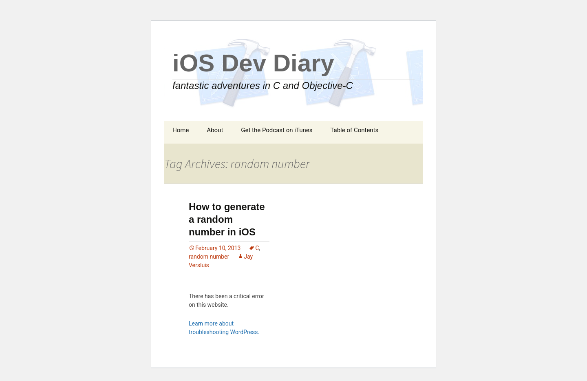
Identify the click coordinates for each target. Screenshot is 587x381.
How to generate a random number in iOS (227, 219)
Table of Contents (354, 130)
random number (209, 256)
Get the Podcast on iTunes (276, 130)
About (215, 130)
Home (180, 130)
